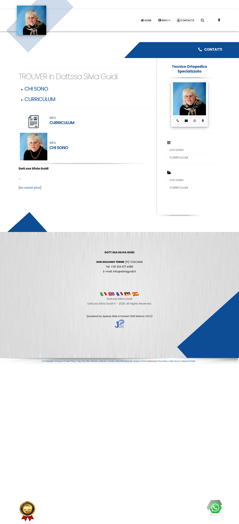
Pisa (160, 361)
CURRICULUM (40, 99)
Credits (111, 361)
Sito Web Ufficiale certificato (94, 361)
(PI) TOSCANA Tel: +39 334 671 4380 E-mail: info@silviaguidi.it (119, 262)
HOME (146, 19)
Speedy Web (109, 316)
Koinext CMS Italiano (133, 316)
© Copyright (48, 361)
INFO (164, 19)
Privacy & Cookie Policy (65, 361)
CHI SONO (36, 88)
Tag (79, 361)
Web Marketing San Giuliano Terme (131, 361)
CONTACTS (185, 19)
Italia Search (174, 361)
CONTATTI (210, 49)
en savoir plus (30, 188)
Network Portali (188, 361)
